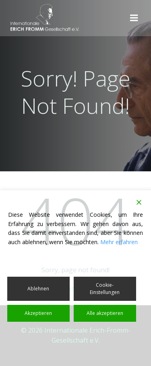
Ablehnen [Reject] (38, 288)
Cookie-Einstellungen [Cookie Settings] (105, 289)
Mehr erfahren (119, 242)
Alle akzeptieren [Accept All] (105, 313)
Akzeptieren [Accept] (38, 313)
